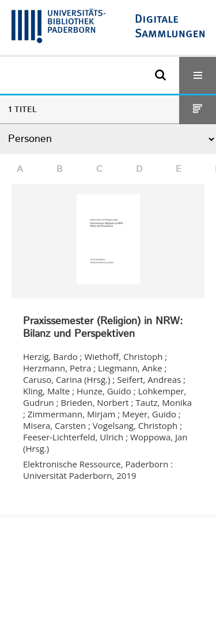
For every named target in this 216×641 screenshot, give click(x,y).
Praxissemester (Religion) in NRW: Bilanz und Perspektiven (103, 328)
